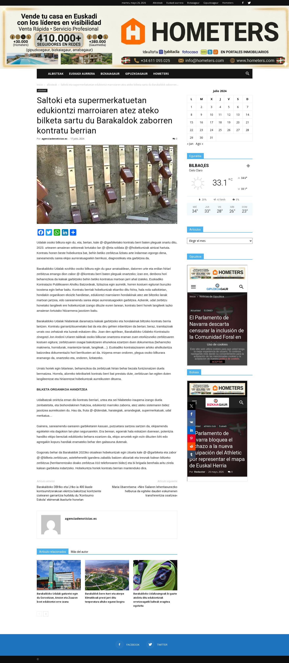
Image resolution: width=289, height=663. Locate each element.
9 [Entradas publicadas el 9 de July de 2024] (201, 114)
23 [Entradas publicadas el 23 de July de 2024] (201, 130)
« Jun (190, 144)
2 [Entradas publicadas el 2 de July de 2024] (201, 107)
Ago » (199, 144)
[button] (247, 74)
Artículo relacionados (52, 551)
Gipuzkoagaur (211, 2)
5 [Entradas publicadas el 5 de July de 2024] (229, 107)
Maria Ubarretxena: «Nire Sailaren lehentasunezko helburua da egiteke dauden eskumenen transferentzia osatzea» (144, 491)
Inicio (40, 84)
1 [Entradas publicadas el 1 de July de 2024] (191, 107)
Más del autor (79, 551)
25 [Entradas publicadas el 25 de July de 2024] (220, 130)
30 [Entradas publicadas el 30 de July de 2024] (201, 138)
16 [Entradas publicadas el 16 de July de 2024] (201, 122)
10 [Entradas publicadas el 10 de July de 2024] (211, 114)
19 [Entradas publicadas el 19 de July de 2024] (228, 122)
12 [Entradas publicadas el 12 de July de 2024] (228, 114)
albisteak (42, 90)
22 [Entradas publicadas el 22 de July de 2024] (191, 130)
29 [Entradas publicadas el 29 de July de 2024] (191, 138)
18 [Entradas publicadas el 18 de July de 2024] (220, 122)
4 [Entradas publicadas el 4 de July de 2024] (220, 107)
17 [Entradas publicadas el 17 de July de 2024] (211, 122)
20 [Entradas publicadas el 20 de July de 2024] (238, 122)
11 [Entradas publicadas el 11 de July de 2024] (220, 114)
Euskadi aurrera (174, 2)
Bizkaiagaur (193, 2)
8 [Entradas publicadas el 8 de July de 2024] (191, 114)
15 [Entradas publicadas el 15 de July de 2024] (191, 122)
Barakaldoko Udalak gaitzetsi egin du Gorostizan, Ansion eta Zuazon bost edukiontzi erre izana (57, 597)
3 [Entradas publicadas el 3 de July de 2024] (211, 107)
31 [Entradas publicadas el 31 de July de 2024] (211, 138)
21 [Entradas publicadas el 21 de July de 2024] (247, 122)
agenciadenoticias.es (54, 138)
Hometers (227, 2)
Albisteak (158, 2)
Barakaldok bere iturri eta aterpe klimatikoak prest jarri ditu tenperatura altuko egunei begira (104, 597)
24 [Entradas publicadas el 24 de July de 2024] (211, 130)
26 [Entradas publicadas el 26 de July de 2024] (228, 130)
